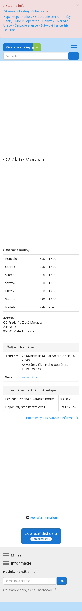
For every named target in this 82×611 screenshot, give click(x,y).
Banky (7, 21)
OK (73, 56)
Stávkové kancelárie (55, 25)
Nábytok (48, 21)
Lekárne (9, 30)
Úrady (7, 25)
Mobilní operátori (27, 21)
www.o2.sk (29, 377)
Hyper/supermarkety (17, 16)
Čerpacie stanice (26, 25)
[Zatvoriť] (77, 5)
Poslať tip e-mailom (44, 517)
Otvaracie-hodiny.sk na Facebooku (29, 590)
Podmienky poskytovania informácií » (52, 418)
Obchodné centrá (47, 16)
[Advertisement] (41, 105)
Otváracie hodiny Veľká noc (24, 11)
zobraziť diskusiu (41, 536)
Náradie (62, 21)
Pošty (67, 16)
